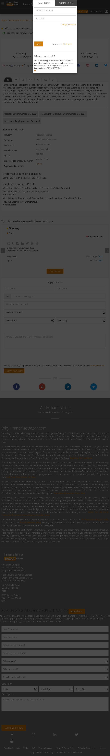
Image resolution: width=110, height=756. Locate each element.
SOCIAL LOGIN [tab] (66, 3)
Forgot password (69, 24)
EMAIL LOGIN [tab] (43, 3)
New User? (62, 44)
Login (38, 44)
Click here (67, 44)
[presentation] (54, 34)
